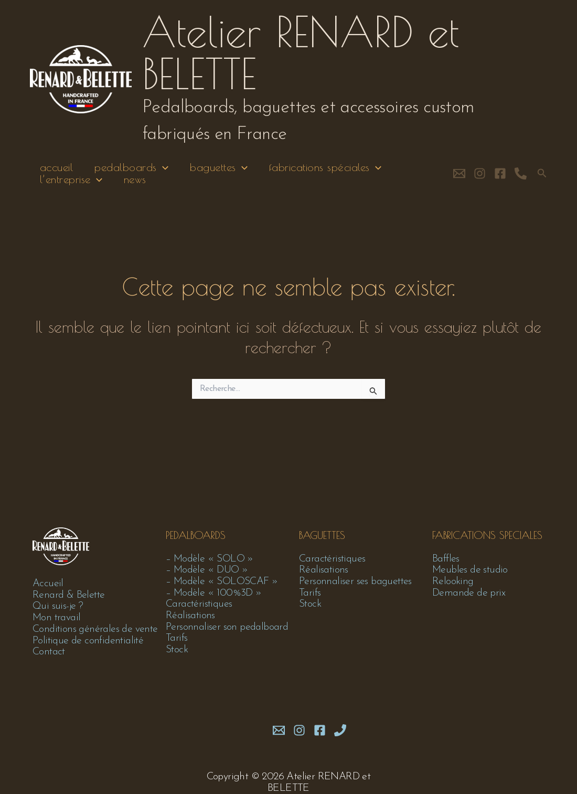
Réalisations (191, 615)
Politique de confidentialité (89, 641)
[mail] (279, 730)
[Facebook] (500, 179)
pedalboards (132, 170)
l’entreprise (69, 188)
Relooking (453, 581)
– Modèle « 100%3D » (214, 592)
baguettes (221, 170)
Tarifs (176, 638)
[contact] (459, 179)
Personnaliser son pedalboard (227, 627)
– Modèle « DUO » (207, 569)
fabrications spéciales (329, 170)
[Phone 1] (340, 730)
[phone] (521, 179)
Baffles (446, 558)
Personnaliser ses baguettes (356, 581)
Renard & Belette (69, 594)
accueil (54, 170)
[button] (542, 179)
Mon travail (57, 617)
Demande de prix (469, 592)
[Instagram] (480, 179)
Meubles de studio (471, 569)
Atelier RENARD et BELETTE (300, 52)
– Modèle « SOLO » (210, 558)
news (135, 188)
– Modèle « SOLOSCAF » (223, 581)
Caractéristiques (199, 604)
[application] (162, 170)
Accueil (48, 583)
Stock (177, 650)
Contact (49, 652)
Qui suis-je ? (58, 606)
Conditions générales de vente (97, 629)
